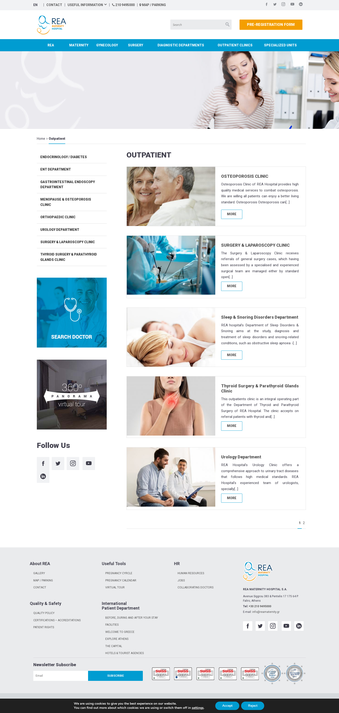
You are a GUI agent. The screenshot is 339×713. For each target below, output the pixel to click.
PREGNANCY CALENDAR (120, 580)
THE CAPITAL (113, 646)
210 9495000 (123, 5)
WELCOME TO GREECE (119, 632)
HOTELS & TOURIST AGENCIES (124, 653)
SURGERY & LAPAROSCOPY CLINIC (255, 245)
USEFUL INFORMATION (85, 5)
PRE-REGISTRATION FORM (271, 24)
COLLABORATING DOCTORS (195, 587)
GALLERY (39, 573)
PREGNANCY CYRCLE (118, 573)
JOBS (181, 580)
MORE (231, 214)
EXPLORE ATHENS (116, 639)
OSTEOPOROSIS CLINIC (244, 176)
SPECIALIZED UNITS (280, 45)
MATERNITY (78, 45)
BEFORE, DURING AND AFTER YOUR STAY (131, 617)
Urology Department (241, 456)
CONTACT (54, 5)
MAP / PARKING (152, 5)
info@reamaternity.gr (266, 612)
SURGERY (135, 45)
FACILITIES (112, 624)
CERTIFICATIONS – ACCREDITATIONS (57, 620)
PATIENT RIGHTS (43, 627)
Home (41, 138)
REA (51, 45)
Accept (227, 705)
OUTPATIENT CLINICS (235, 45)
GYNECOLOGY (107, 45)
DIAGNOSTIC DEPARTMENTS (181, 45)
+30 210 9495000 (260, 606)
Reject (252, 705)
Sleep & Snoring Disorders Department (259, 317)
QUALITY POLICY (44, 613)
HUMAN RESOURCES (191, 573)
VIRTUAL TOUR (115, 587)
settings (197, 708)
